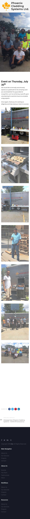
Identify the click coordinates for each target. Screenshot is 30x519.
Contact (3, 461)
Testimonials (5, 475)
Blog (2, 65)
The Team (4, 472)
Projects (3, 458)
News (3, 478)
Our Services (5, 456)
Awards (3, 470)
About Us (4, 453)
